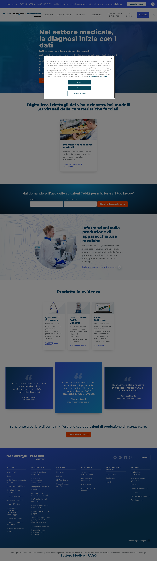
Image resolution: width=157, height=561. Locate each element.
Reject (79, 88)
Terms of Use (104, 76)
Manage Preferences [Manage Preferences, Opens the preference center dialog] (79, 93)
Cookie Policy (93, 76)
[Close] (111, 58)
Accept (79, 82)
